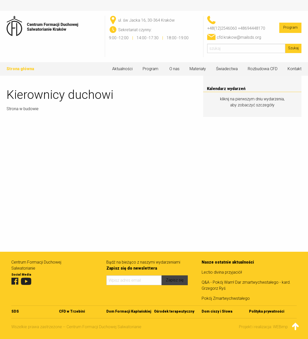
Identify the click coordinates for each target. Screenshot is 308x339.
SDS (15, 311)
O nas (174, 69)
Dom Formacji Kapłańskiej (128, 311)
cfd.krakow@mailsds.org (239, 37)
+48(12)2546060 (222, 28)
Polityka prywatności (266, 311)
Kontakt (294, 68)
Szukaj (293, 48)
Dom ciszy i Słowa (217, 311)
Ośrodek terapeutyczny (174, 311)
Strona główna (20, 68)
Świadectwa (227, 68)
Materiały (198, 69)
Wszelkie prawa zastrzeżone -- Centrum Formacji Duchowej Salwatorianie (76, 326)
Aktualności (122, 68)
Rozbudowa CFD (263, 68)
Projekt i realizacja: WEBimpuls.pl (268, 326)
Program (290, 27)
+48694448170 (251, 28)
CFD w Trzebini (72, 311)
